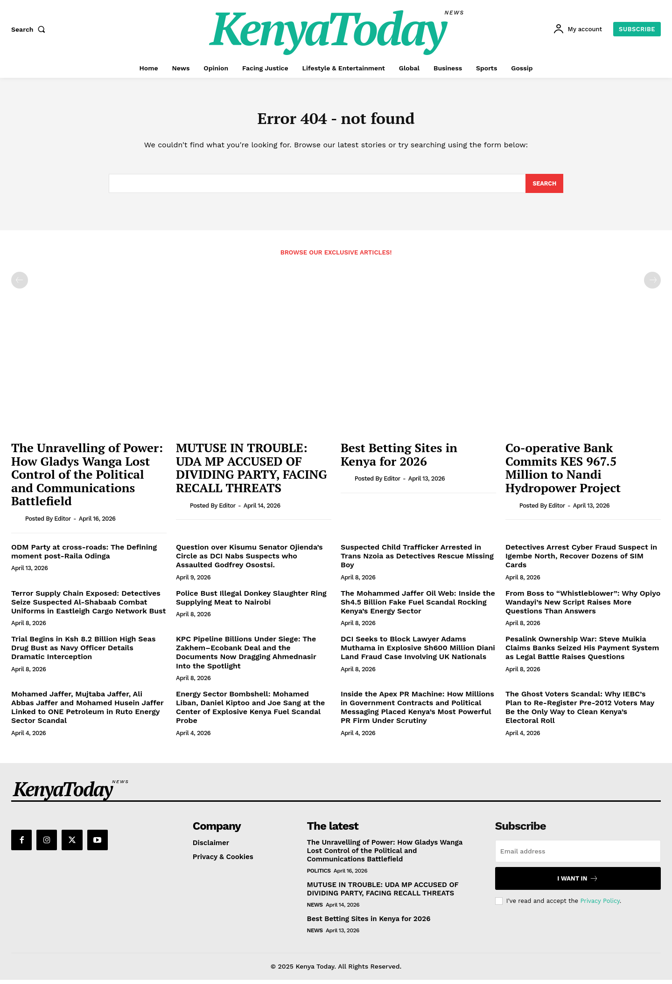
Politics (319, 875)
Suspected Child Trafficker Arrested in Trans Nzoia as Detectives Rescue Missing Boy (417, 560)
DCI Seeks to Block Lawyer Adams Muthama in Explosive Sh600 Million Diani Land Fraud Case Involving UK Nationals (418, 652)
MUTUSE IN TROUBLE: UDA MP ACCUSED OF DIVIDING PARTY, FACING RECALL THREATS (251, 472)
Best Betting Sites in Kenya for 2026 (399, 459)
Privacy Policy (599, 904)
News (315, 909)
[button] (30, 29)
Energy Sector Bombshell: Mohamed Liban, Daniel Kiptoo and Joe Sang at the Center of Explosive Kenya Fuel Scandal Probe (250, 711)
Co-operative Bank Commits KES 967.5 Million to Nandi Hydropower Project (563, 472)
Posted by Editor (48, 523)
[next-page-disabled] (652, 284)
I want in (577, 883)
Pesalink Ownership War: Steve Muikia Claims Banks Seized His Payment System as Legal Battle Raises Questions (582, 652)
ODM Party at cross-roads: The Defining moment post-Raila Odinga (84, 556)
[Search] (544, 187)
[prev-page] (19, 284)
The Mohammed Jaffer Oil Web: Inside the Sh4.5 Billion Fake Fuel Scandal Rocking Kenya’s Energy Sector (418, 606)
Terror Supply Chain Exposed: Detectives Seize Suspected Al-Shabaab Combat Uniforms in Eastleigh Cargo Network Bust (88, 606)
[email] (578, 856)
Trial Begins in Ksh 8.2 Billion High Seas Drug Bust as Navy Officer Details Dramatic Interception (83, 652)
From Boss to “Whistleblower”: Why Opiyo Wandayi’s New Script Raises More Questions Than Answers (582, 606)
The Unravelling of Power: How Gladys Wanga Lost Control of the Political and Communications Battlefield (87, 478)
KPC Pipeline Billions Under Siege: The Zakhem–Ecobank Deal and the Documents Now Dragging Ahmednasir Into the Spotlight (246, 657)
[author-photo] (17, 523)
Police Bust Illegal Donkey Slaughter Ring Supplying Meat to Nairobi (251, 602)
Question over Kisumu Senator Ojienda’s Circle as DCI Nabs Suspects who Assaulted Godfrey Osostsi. (249, 560)
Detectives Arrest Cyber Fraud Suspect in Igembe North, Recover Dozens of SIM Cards (581, 560)
